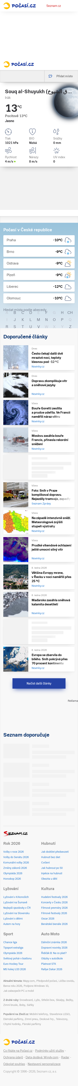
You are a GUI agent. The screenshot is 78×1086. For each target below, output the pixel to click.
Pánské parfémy (31, 1024)
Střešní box (47, 1000)
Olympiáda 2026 (12, 873)
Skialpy (60, 1000)
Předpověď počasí (46, 980)
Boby (22, 1005)
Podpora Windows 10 (36, 985)
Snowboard (26, 1000)
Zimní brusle (10, 1005)
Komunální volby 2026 (16, 862)
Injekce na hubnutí (51, 873)
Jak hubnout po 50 (52, 868)
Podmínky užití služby (49, 1050)
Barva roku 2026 (12, 985)
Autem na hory (11, 924)
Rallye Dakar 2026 (51, 969)
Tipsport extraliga (13, 947)
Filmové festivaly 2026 (54, 913)
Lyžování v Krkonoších (16, 897)
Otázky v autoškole (52, 958)
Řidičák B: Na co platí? (54, 953)
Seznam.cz (53, 5)
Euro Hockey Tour (13, 963)
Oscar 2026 (47, 918)
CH (70, 312)
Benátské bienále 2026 (54, 924)
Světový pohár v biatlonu (17, 958)
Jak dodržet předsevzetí (55, 851)
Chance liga (10, 942)
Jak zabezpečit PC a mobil (18, 990)
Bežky (69, 1000)
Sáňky (30, 1005)
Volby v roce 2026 (13, 851)
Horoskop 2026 (12, 878)
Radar (65, 1057)
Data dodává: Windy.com (42, 1057)
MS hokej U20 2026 (14, 969)
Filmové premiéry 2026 (54, 907)
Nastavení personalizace (44, 1064)
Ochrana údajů (13, 1057)
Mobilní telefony (39, 1014)
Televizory (61, 1019)
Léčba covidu (66, 980)
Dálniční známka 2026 (54, 942)
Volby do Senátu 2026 (16, 857)
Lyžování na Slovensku (16, 913)
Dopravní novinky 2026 (54, 947)
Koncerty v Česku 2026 (54, 902)
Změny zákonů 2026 (15, 868)
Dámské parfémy (13, 1019)
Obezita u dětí (49, 878)
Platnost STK (48, 963)
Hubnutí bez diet (50, 857)
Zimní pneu (31, 1019)
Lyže (37, 1000)
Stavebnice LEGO (60, 1014)
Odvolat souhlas (14, 1064)
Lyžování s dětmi (13, 918)
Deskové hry (47, 1019)
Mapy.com (29, 980)
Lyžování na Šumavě (15, 902)
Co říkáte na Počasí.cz (17, 1050)
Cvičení (45, 862)
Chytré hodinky (12, 1024)
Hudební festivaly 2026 (54, 897)
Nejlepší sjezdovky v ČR (17, 907)
